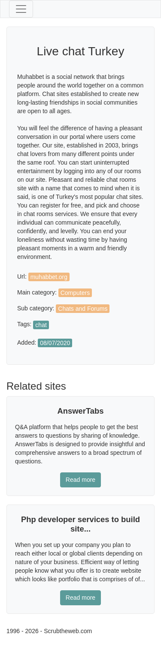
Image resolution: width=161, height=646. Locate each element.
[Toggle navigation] (21, 9)
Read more (80, 479)
